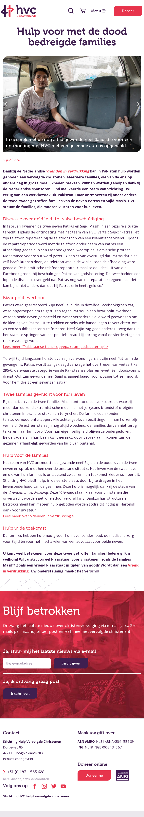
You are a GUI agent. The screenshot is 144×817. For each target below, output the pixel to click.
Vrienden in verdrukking (67, 171)
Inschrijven (71, 663)
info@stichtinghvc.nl (18, 759)
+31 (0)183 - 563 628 (24, 772)
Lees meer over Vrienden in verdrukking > (38, 516)
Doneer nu (94, 775)
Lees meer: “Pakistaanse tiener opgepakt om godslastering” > (55, 346)
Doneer (128, 11)
